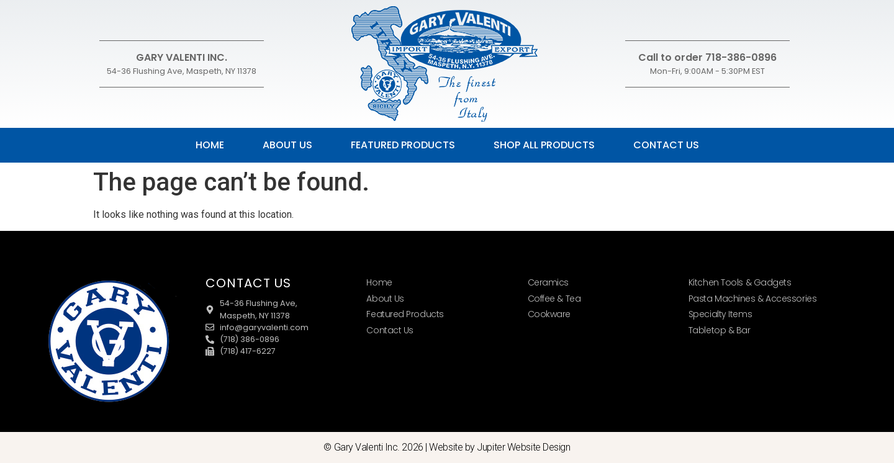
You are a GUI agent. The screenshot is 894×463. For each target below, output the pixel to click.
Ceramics (548, 282)
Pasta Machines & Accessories (752, 298)
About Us (287, 145)
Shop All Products (544, 145)
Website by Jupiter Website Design (499, 447)
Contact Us (666, 145)
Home (210, 145)
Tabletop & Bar (720, 330)
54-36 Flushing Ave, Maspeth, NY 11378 (181, 71)
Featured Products (403, 145)
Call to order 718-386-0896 (707, 57)
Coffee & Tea (554, 298)
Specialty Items (720, 314)
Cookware (549, 314)
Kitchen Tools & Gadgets (740, 282)
